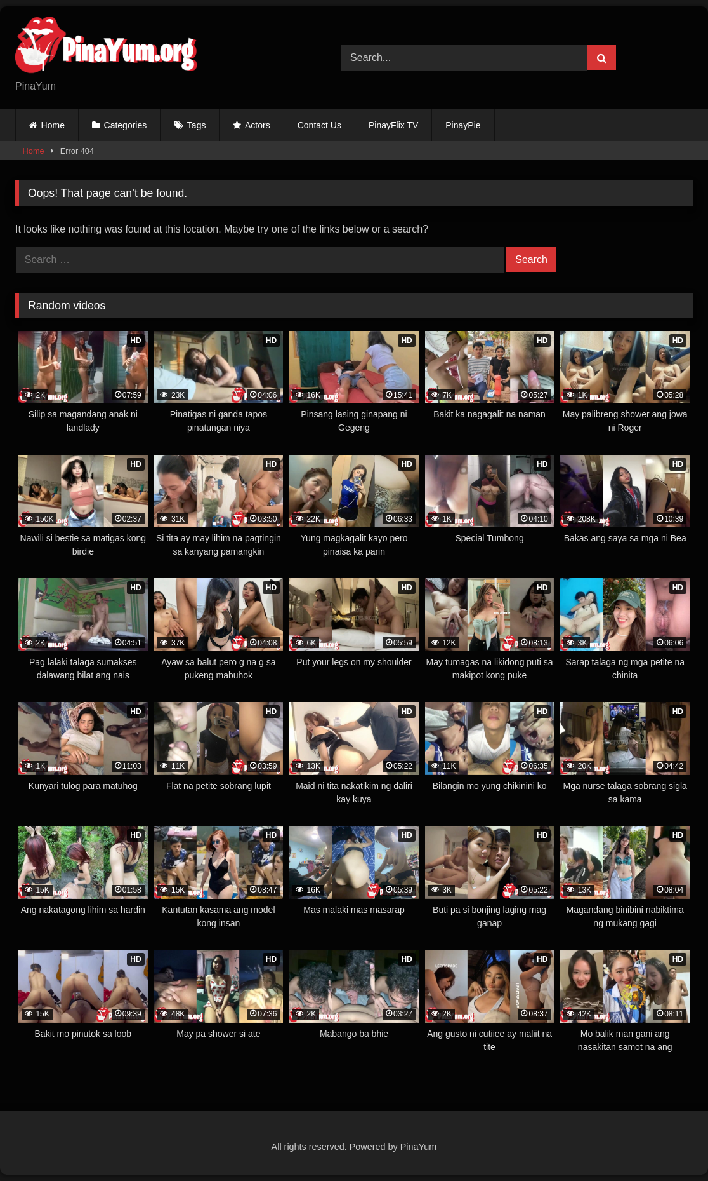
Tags (196, 125)
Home (53, 125)
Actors (257, 125)
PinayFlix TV (393, 125)
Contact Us (319, 125)
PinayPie (462, 125)
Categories (125, 125)
